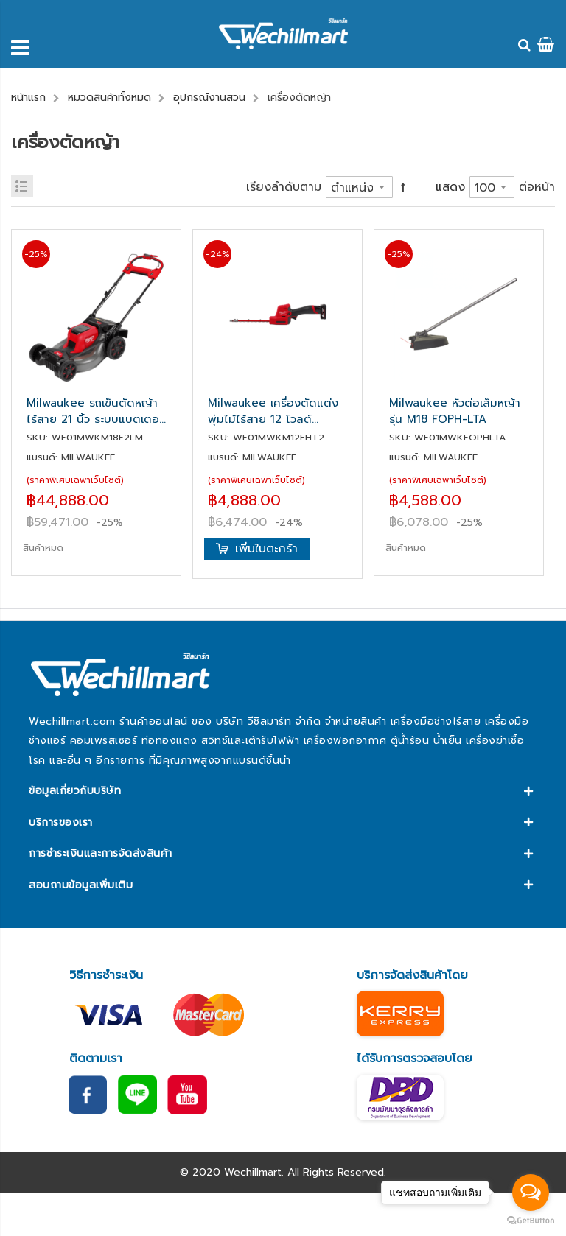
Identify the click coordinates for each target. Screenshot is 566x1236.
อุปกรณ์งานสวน (209, 97)
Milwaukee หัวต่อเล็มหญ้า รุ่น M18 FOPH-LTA (454, 411)
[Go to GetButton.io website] (530, 1221)
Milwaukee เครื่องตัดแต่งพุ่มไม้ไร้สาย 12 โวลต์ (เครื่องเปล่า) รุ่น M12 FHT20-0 (273, 411)
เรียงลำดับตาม (283, 187)
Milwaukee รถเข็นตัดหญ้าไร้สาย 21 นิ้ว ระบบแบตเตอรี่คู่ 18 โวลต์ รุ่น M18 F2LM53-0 (96, 411)
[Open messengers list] (530, 1192)
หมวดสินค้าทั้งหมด (109, 97)
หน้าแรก (28, 97)
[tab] (283, 791)
